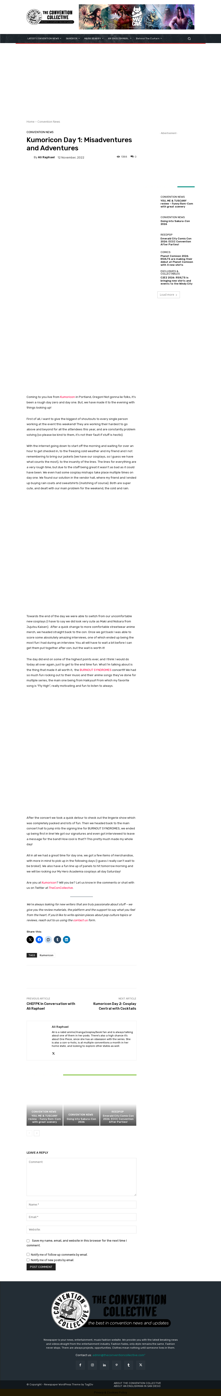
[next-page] (37, 1133)
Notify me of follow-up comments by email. (59, 1254)
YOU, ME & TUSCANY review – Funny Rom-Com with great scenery (44, 1118)
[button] (189, 38)
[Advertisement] (110, 80)
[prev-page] (29, 1133)
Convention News (48, 122)
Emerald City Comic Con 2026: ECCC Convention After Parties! (118, 1118)
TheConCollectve (61, 887)
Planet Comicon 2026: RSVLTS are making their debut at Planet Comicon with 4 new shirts (177, 261)
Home (31, 122)
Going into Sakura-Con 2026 (81, 1120)
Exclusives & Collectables (170, 272)
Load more (168, 295)
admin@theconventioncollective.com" (118, 1355)
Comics (165, 252)
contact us (80, 920)
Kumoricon (68, 397)
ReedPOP (118, 1112)
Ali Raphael (46, 157)
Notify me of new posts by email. (52, 1260)
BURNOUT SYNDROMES (96, 670)
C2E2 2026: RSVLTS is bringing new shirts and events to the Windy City (176, 280)
